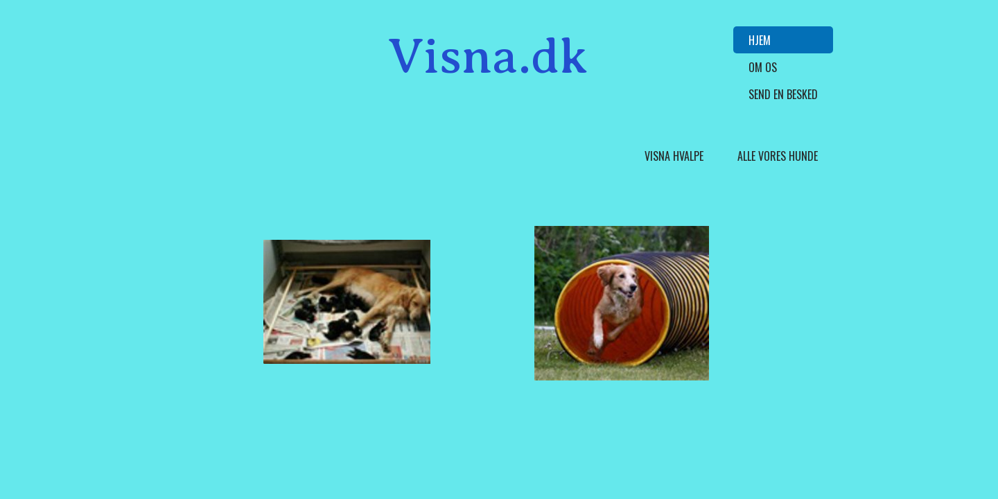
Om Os (762, 67)
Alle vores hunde (777, 156)
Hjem (759, 40)
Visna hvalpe (674, 156)
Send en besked (783, 94)
